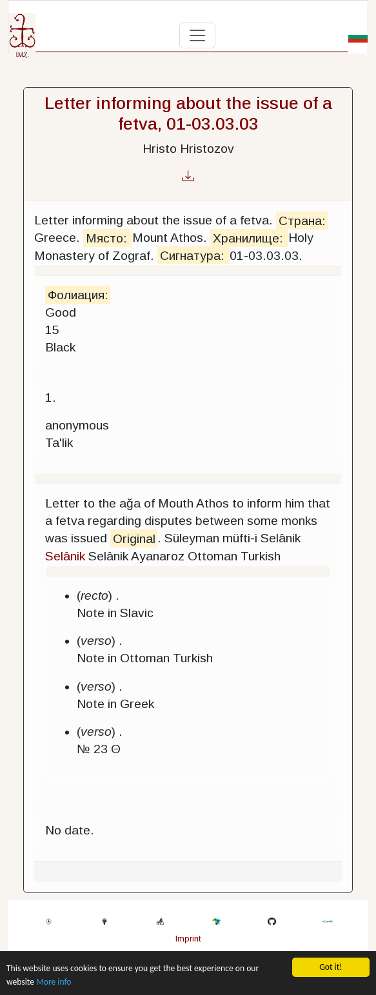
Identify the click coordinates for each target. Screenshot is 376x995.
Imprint (188, 938)
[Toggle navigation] (197, 35)
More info (53, 981)
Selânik (65, 556)
